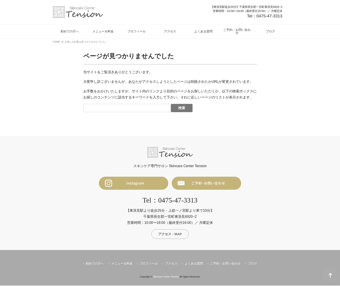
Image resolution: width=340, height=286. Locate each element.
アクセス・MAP (170, 234)
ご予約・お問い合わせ (225, 264)
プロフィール (149, 264)
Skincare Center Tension (166, 277)
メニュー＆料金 (121, 264)
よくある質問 (194, 264)
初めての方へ (95, 264)
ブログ (252, 264)
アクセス (171, 264)
